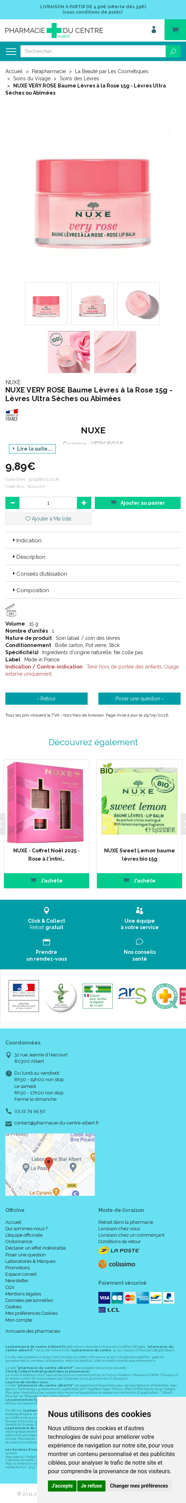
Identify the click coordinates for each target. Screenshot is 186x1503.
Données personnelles (29, 1297)
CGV (10, 1285)
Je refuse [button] (91, 1486)
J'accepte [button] (62, 1486)
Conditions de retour (119, 1239)
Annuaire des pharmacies (32, 1328)
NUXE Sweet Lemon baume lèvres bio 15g (131, 852)
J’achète (131, 877)
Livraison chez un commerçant (131, 1233)
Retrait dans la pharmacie (125, 1219)
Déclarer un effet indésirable (35, 1245)
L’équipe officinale (24, 1233)
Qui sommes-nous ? (26, 1226)
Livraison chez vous (119, 1226)
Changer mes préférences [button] (139, 1486)
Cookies (13, 1304)
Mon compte (18, 1317)
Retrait (46, 916)
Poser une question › (139, 698)
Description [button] (28, 557)
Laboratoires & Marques (30, 1258)
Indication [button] (26, 540)
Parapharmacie (49, 71)
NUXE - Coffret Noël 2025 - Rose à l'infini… (41, 852)
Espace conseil (21, 1272)
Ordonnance (18, 1239)
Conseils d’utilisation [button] (39, 574)
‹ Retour (46, 698)
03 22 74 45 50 (29, 1109)
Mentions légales (23, 1291)
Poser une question (25, 1252)
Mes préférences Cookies (31, 1311)
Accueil (14, 71)
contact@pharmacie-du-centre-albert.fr (56, 1121)
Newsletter (17, 1278)
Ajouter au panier (138, 502)
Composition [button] (30, 590)
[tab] (93, 540)
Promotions (17, 1265)
